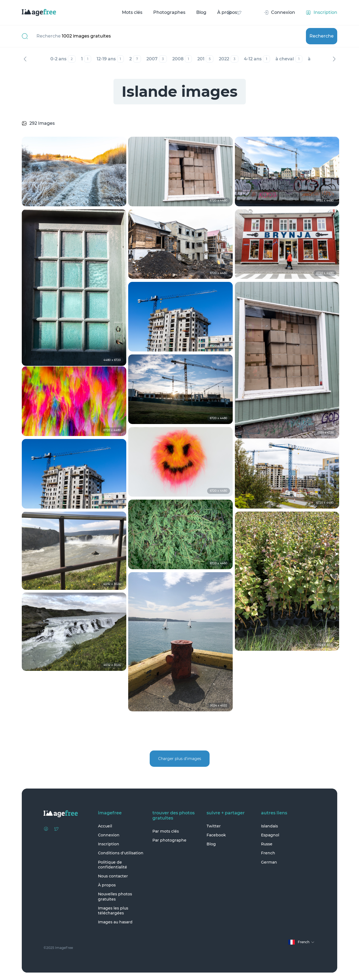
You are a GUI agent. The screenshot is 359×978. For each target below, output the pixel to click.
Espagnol (270, 835)
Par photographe (169, 840)
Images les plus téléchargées (113, 910)
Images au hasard (115, 922)
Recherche (321, 36)
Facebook (216, 835)
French (268, 853)
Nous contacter (113, 876)
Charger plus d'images (179, 758)
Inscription (108, 844)
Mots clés (132, 12)
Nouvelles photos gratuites (115, 896)
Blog (201, 12)
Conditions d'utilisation (120, 853)
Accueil (105, 826)
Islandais (269, 826)
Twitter (214, 826)
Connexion (108, 835)
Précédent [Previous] (25, 59)
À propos (227, 12)
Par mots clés (165, 831)
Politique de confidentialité (112, 865)
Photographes (169, 12)
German (269, 862)
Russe (266, 844)
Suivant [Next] (334, 59)
